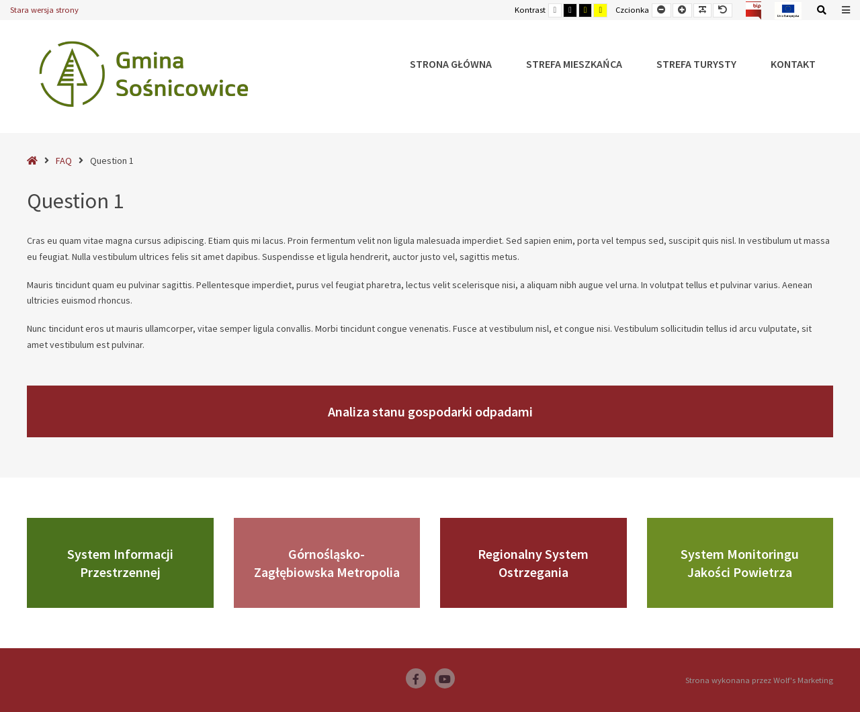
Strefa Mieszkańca (574, 64)
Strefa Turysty (696, 64)
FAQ (64, 160)
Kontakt (793, 64)
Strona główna (451, 64)
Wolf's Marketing (803, 680)
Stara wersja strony (44, 10)
